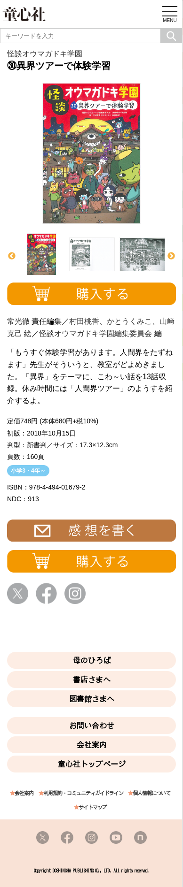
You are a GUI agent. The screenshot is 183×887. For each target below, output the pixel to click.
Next (171, 256)
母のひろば (92, 660)
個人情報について (151, 793)
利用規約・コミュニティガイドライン (83, 793)
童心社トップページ (92, 764)
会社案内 (92, 745)
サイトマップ (93, 807)
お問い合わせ (91, 725)
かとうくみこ (129, 321)
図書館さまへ (91, 699)
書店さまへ (92, 679)
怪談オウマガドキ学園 (44, 54)
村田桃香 (84, 321)
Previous (11, 256)
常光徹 (18, 321)
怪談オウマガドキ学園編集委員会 (95, 333)
